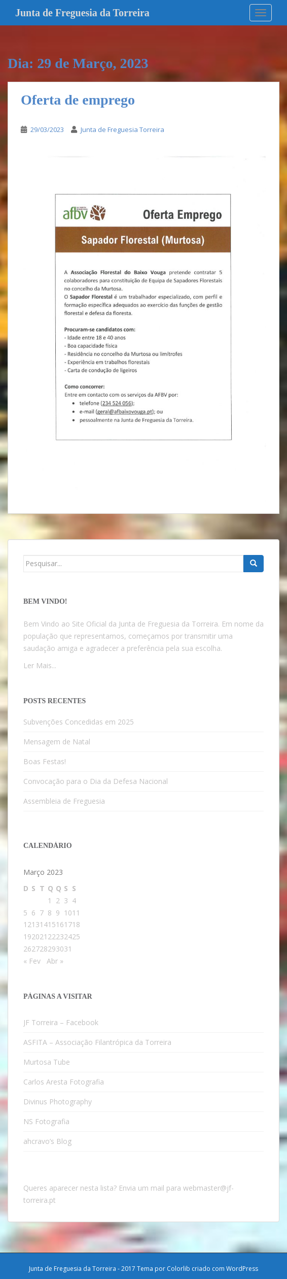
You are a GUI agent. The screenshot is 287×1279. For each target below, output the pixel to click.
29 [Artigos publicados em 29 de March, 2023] (52, 949)
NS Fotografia (46, 1121)
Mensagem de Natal (56, 741)
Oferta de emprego (78, 100)
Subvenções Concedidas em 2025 (78, 722)
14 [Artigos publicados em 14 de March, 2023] (44, 924)
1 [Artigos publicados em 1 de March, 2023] (50, 900)
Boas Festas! (44, 761)
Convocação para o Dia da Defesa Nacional (95, 781)
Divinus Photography (57, 1101)
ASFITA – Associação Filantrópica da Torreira (97, 1042)
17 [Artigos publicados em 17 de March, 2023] (68, 924)
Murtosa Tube (46, 1062)
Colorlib (178, 1268)
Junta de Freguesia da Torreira (82, 12)
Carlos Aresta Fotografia (63, 1082)
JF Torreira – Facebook (60, 1022)
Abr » (55, 961)
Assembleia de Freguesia (64, 801)
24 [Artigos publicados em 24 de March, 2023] (68, 936)
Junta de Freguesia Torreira (122, 129)
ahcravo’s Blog (47, 1141)
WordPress (242, 1268)
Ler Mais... (39, 665)
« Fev (32, 961)
